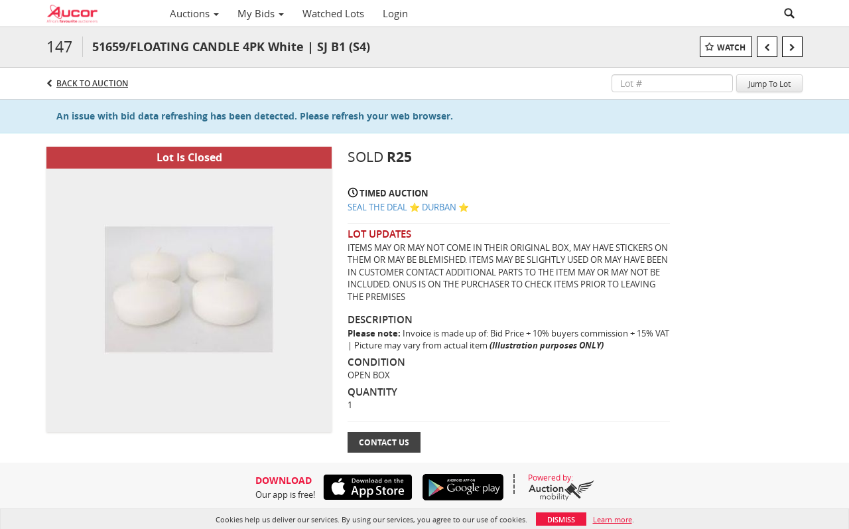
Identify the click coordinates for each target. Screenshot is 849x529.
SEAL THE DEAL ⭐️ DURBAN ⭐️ (408, 207)
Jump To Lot (769, 83)
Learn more (612, 519)
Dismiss (561, 519)
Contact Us (384, 442)
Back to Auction (92, 83)
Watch (731, 47)
